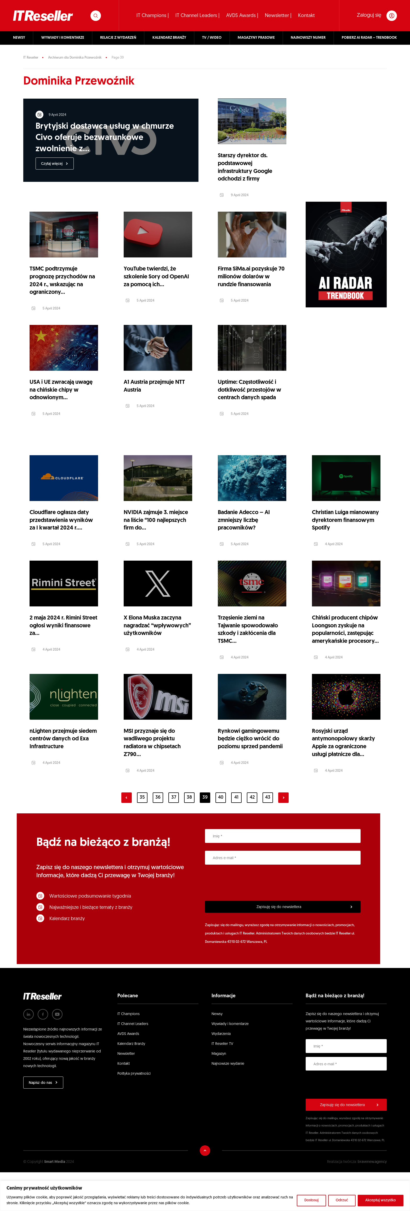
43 (267, 836)
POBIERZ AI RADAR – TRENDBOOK (369, 38)
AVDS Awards (128, 1072)
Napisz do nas (40, 1121)
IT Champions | (152, 15)
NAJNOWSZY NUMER (308, 38)
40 (220, 836)
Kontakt (306, 15)
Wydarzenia (221, 1072)
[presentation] (244, 921)
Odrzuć (342, 1200)
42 (252, 836)
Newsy (217, 1053)
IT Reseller (30, 57)
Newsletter (126, 1092)
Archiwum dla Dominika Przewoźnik (75, 57)
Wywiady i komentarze (230, 1062)
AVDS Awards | (242, 15)
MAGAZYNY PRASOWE (256, 38)
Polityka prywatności (134, 1112)
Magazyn (219, 1092)
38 (189, 836)
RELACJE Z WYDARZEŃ (118, 38)
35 (142, 836)
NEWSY (19, 38)
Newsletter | (278, 15)
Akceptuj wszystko (380, 1200)
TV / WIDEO (211, 38)
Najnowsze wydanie (228, 1102)
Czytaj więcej (52, 165)
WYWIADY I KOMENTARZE (62, 38)
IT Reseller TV (222, 1082)
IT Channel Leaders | (197, 15)
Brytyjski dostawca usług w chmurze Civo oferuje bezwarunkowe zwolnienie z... (105, 138)
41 (236, 836)
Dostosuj (311, 1200)
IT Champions (128, 1053)
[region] (205, 1196)
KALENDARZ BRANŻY (169, 38)
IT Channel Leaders (132, 1062)
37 (173, 836)
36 (158, 836)
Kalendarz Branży (131, 1082)
